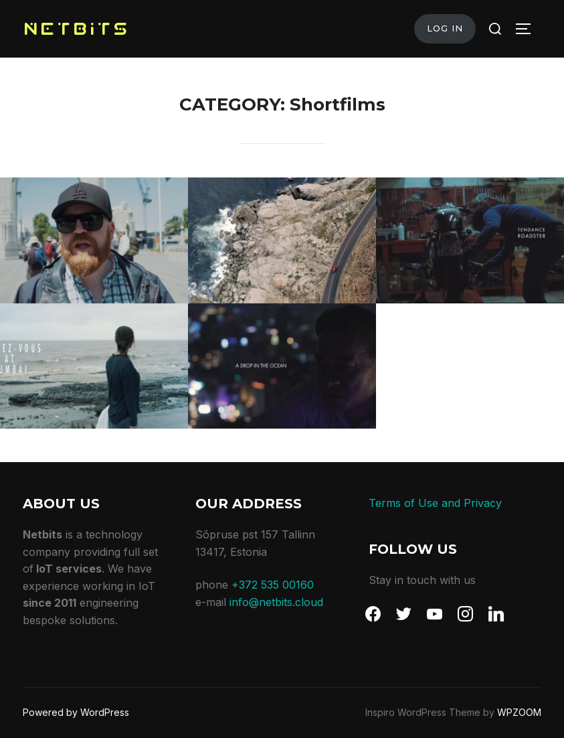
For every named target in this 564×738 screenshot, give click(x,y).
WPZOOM (519, 712)
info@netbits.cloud (276, 602)
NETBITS (76, 28)
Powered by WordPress (76, 712)
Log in (445, 28)
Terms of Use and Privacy (435, 503)
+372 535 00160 (272, 584)
